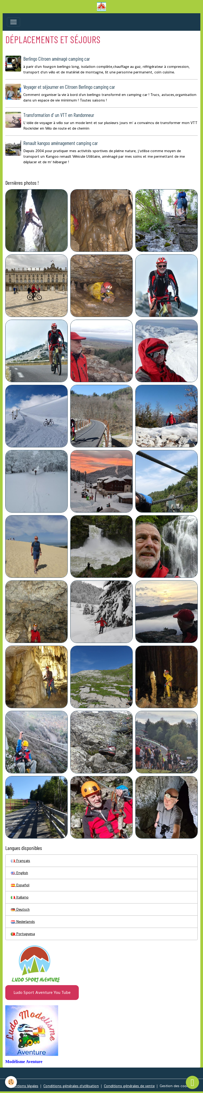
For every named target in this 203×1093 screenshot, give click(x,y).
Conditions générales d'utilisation (71, 1085)
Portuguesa (23, 933)
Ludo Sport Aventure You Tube (42, 992)
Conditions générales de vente (129, 1085)
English (19, 872)
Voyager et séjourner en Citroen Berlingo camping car (69, 87)
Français (20, 860)
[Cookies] (11, 1082)
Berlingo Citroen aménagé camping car (56, 59)
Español (20, 885)
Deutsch (20, 909)
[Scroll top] (192, 1082)
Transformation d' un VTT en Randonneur (58, 115)
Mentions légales (24, 1085)
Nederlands (23, 921)
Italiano (20, 897)
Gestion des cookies (176, 1085)
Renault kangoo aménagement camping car (60, 143)
